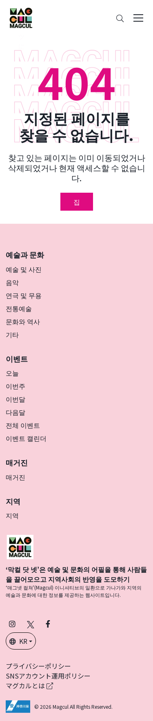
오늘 (12, 373)
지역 (12, 515)
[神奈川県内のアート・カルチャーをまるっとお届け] (21, 18)
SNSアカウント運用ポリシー (48, 676)
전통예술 (19, 308)
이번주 (15, 386)
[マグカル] (20, 546)
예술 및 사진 (24, 269)
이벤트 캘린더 (26, 438)
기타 (12, 334)
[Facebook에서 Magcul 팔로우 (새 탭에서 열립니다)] (47, 623)
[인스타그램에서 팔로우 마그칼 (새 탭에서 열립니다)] (12, 623)
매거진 (15, 477)
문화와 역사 (23, 321)
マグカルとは (29, 685)
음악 (12, 282)
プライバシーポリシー (38, 666)
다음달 (15, 412)
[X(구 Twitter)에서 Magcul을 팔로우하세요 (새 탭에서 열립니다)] (31, 623)
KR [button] (18, 641)
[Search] (120, 18)
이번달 (15, 399)
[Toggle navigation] (138, 18)
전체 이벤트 (23, 425)
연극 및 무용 (24, 295)
